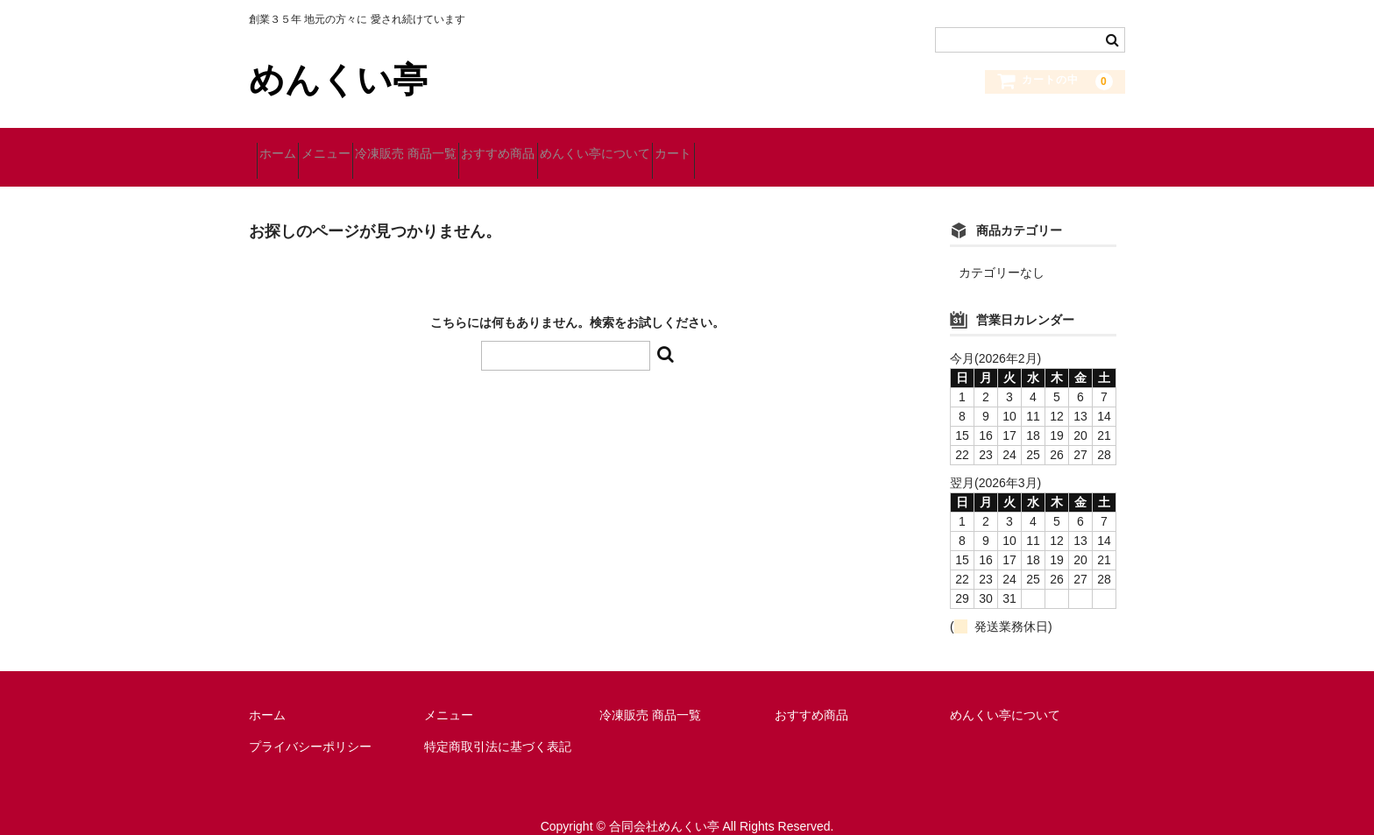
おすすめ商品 (599, 146)
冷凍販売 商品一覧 (476, 146)
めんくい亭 (338, 79)
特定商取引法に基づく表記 (497, 724)
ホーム (285, 146)
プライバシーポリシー (310, 724)
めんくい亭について (727, 146)
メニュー (364, 146)
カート (836, 146)
